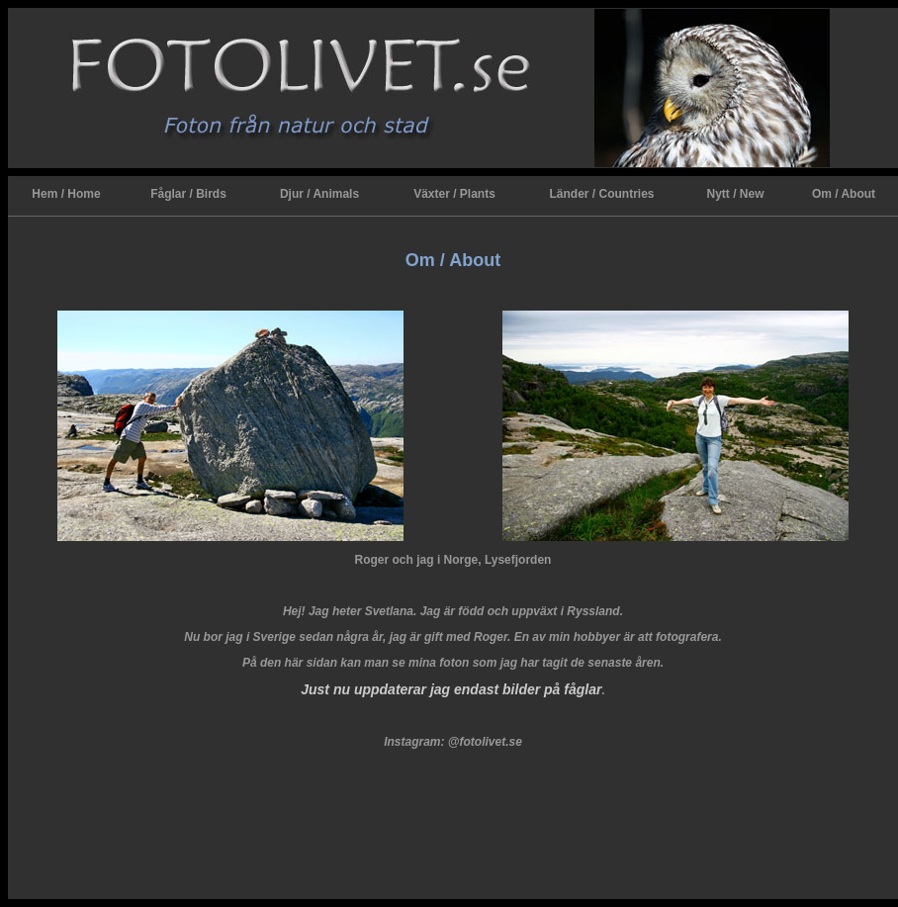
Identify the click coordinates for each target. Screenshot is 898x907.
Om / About (843, 194)
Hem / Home (66, 194)
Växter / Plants (454, 194)
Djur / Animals (319, 194)
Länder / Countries (601, 194)
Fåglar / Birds (188, 194)
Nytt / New (734, 194)
